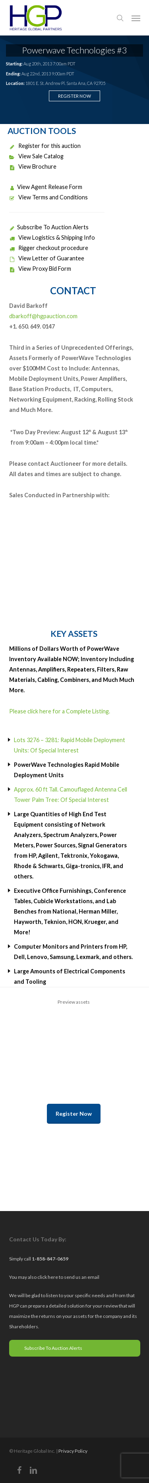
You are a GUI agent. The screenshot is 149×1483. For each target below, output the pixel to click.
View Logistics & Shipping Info (52, 237)
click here (48, 1277)
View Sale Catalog (36, 156)
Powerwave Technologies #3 (74, 50)
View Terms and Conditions (48, 197)
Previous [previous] (13, 1043)
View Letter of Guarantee (46, 258)
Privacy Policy (72, 1451)
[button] (136, 18)
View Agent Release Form (45, 186)
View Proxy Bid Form (40, 268)
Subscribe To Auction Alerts (49, 227)
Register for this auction (45, 145)
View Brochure (32, 166)
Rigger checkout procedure (48, 247)
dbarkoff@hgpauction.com (43, 316)
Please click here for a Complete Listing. (59, 711)
